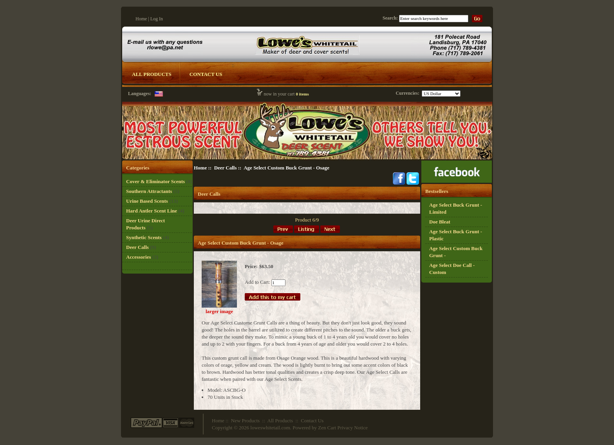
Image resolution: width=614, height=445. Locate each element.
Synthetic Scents (144, 237)
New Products (245, 420)
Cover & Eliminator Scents (155, 181)
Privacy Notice (352, 428)
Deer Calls (225, 168)
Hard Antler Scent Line (151, 211)
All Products (152, 74)
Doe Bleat (439, 222)
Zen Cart (327, 428)
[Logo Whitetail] (307, 159)
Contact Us (206, 74)
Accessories (138, 257)
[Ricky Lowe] (456, 181)
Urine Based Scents (147, 201)
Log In (156, 19)
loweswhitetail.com (270, 428)
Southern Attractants (149, 191)
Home (141, 19)
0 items (302, 94)
